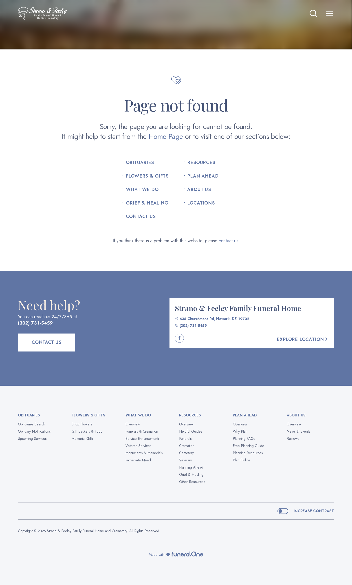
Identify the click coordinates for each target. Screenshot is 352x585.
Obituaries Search (31, 424)
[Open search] (313, 13)
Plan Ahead (202, 176)
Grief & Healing (147, 203)
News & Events (298, 431)
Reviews (293, 438)
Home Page (166, 136)
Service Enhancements (142, 438)
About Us (199, 190)
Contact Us (141, 217)
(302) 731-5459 (35, 323)
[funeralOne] (187, 554)
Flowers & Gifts (147, 176)
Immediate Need (138, 460)
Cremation (186, 445)
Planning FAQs (244, 438)
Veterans (186, 460)
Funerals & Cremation (141, 431)
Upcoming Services (32, 438)
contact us (228, 241)
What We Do (142, 190)
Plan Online (241, 460)
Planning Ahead (191, 467)
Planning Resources (248, 453)
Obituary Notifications (34, 431)
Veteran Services (138, 445)
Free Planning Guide (248, 445)
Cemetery (186, 453)
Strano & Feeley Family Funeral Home (238, 308)
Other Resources (192, 481)
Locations (201, 203)
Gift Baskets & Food (87, 431)
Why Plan (240, 431)
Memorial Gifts (83, 438)
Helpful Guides (190, 431)
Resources (201, 163)
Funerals (185, 438)
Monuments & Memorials (144, 453)
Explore (303, 339)
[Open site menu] (329, 13)
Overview (132, 424)
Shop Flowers (82, 424)
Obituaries (140, 163)
